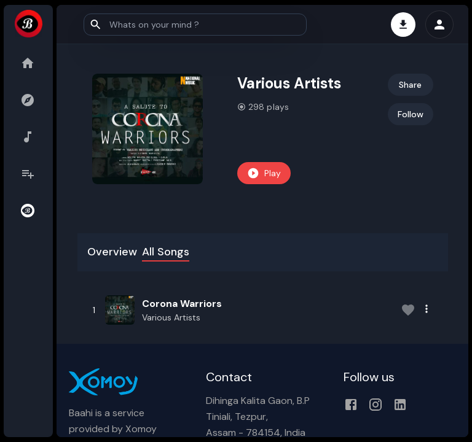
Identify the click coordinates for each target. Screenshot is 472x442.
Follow (410, 114)
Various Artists (171, 317)
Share (410, 84)
